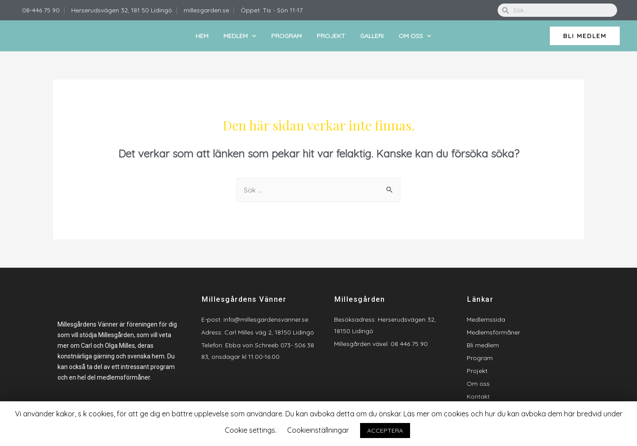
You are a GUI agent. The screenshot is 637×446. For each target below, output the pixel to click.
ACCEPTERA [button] (385, 430)
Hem (202, 36)
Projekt (331, 36)
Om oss (415, 36)
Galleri (372, 36)
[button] (585, 36)
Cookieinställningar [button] (318, 430)
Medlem (239, 36)
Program (286, 36)
